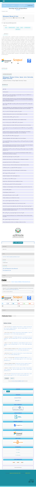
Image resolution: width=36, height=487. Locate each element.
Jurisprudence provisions (12, 27)
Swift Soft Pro (27, 473)
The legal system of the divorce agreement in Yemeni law (24, 363)
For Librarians (18, 455)
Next (12, 378)
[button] (4, 303)
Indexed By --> (18, 400)
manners (22, 27)
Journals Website (18, 398)
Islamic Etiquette (18, 29)
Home (5, 5)
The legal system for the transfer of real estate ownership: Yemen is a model (21, 373)
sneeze (6, 27)
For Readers (18, 449)
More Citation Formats (8, 291)
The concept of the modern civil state (17, 353)
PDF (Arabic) (19, 243)
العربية (4, 391)
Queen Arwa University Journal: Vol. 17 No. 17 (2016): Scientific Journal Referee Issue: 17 (17, 350)
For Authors (18, 452)
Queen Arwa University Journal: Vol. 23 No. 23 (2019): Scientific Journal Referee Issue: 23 (16, 375)
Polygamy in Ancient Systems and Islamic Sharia (25, 348)
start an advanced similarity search (17, 381)
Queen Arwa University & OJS (15, 473)
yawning (18, 27)
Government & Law (7, 270)
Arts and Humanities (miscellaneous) (10, 268)
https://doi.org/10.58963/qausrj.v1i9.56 (10, 23)
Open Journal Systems (18, 467)
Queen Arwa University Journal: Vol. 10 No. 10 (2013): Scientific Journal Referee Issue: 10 (16, 364)
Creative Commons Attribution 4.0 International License (20, 282)
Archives (13, 5)
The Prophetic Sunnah (27, 27)
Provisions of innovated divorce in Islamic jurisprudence (20, 332)
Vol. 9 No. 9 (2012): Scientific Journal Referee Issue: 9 (21, 5)
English (8, 391)
